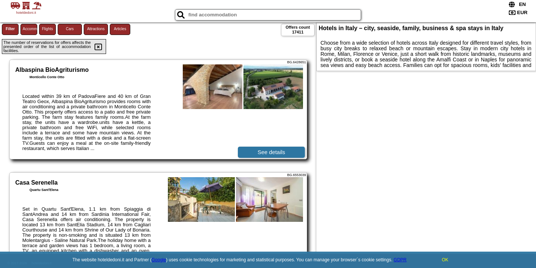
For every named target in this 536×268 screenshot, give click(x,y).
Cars (70, 29)
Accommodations (30, 29)
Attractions (96, 29)
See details (271, 152)
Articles (120, 29)
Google (158, 259)
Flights (47, 29)
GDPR (400, 259)
